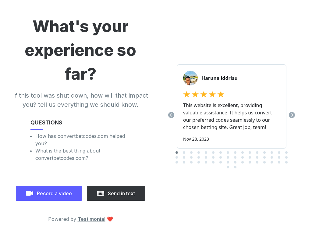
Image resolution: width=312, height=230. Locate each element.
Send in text (116, 193)
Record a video (49, 193)
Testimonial (91, 219)
